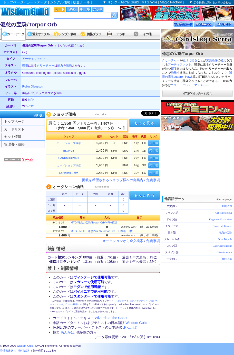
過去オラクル (40, 34)
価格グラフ (94, 34)
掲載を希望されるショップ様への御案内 (112, 180)
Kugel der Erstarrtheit (220, 219)
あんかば (130, 327)
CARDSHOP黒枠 (68, 157)
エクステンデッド (138, 301)
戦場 (25, 65)
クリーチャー (171, 60)
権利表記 (23, 350)
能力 (223, 60)
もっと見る (144, 123)
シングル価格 (60, 2)
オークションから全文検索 (122, 241)
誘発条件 (212, 60)
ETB (173, 68)
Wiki (72, 9)
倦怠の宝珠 (225, 232)
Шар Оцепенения (222, 245)
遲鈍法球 (226, 206)
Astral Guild (130, 2)
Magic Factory (171, 2)
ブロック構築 (71, 304)
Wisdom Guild (136, 323)
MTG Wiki (149, 2)
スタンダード (122, 301)
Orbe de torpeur (223, 212)
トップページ (13, 2)
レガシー (153, 301)
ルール (85, 9)
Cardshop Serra (68, 172)
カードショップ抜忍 (69, 143)
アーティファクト (179, 64)
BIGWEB (68, 150)
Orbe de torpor (224, 252)
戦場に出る (190, 60)
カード (59, 9)
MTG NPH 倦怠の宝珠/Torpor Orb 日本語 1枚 (102, 231)
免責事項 (153, 180)
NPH (31, 99)
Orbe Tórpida (225, 239)
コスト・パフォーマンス (187, 85)
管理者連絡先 (8, 350)
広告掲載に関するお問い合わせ (212, 2)
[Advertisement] (197, 162)
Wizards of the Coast (111, 318)
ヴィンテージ (56, 304)
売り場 (153, 143)
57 (27, 106)
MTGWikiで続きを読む (197, 93)
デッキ (97, 9)
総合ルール (81, 2)
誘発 (174, 72)
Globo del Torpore (222, 225)
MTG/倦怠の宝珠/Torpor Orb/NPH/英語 (94, 222)
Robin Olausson (32, 86)
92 (32, 106)
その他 (147, 34)
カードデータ (37, 2)
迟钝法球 (226, 258)
